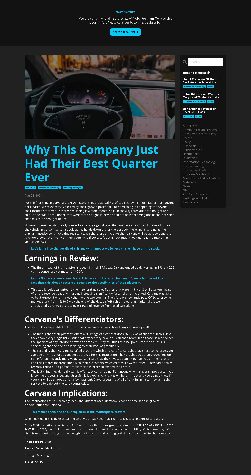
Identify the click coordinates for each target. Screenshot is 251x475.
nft (185, 190)
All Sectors (190, 126)
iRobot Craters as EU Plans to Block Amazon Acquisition (201, 81)
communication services (200, 130)
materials (189, 182)
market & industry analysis (201, 178)
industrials (30, 187)
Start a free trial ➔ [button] (125, 32)
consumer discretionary (194, 101)
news (210, 87)
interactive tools (194, 170)
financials (189, 146)
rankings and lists (196, 198)
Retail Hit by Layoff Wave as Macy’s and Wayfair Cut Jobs (201, 96)
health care (191, 154)
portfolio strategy (195, 194)
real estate (190, 202)
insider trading (193, 166)
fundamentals (192, 150)
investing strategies (73, 187)
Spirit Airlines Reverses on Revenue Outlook (199, 110)
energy (187, 142)
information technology (49, 187)
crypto (187, 138)
